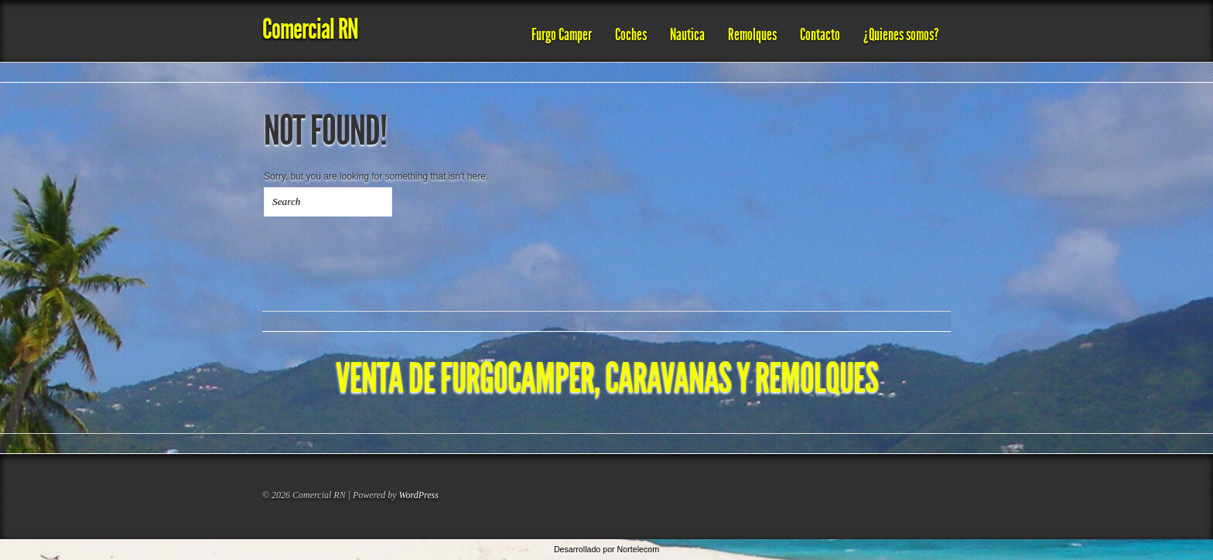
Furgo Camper (561, 35)
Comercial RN (310, 29)
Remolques (752, 35)
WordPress (419, 495)
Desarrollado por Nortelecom (606, 549)
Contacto (820, 35)
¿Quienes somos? (901, 35)
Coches (631, 35)
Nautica (687, 35)
